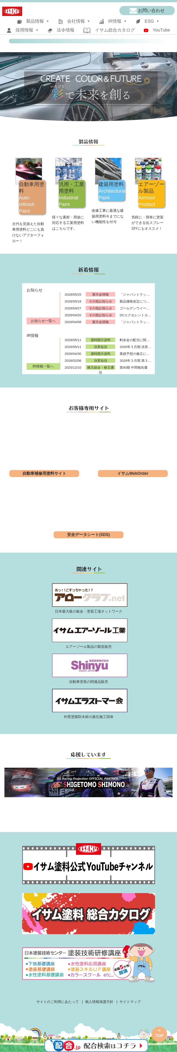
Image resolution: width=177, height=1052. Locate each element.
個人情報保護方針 (99, 1002)
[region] (88, 86)
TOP (159, 1036)
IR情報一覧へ (43, 366)
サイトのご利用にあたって (57, 1002)
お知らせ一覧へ (43, 321)
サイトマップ (130, 1002)
